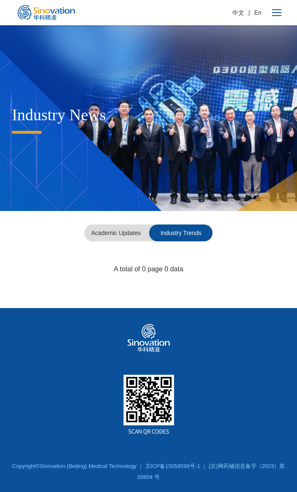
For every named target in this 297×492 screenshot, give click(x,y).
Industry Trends (181, 233)
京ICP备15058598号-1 (172, 466)
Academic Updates (116, 233)
